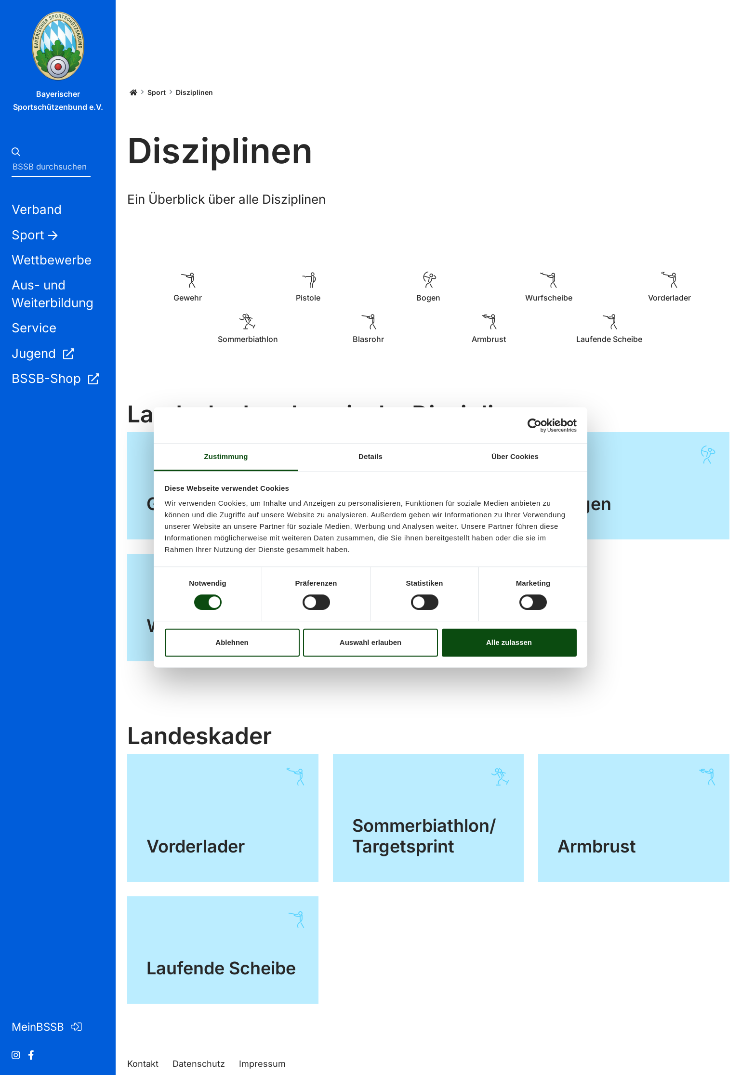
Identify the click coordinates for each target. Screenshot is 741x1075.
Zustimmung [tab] (226, 456)
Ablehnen (231, 642)
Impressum (262, 1064)
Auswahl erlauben (370, 642)
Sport (156, 92)
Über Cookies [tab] (515, 456)
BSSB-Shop (55, 378)
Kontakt (143, 1064)
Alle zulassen (509, 642)
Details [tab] (370, 456)
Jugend (43, 353)
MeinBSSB (46, 1026)
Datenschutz (198, 1064)
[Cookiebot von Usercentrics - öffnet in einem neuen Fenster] (534, 425)
